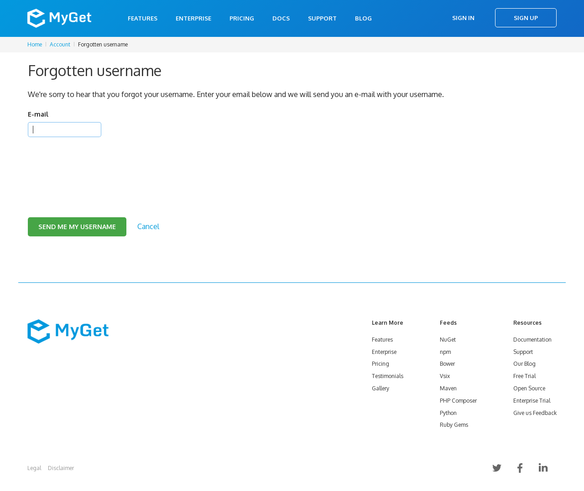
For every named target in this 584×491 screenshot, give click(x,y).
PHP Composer (458, 400)
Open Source (529, 388)
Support (322, 18)
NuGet (448, 339)
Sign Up (526, 17)
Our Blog (524, 363)
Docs (281, 18)
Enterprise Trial (531, 400)
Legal (34, 468)
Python (448, 412)
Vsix (445, 376)
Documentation (532, 339)
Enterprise (193, 18)
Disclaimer (61, 468)
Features (142, 18)
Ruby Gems (454, 424)
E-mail (38, 114)
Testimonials (387, 376)
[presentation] (97, 166)
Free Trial (524, 376)
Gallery (380, 388)
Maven (448, 388)
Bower (447, 363)
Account (60, 44)
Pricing (241, 18)
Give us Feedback (535, 412)
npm (445, 351)
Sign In (463, 17)
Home (34, 44)
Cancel (148, 226)
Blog (363, 18)
